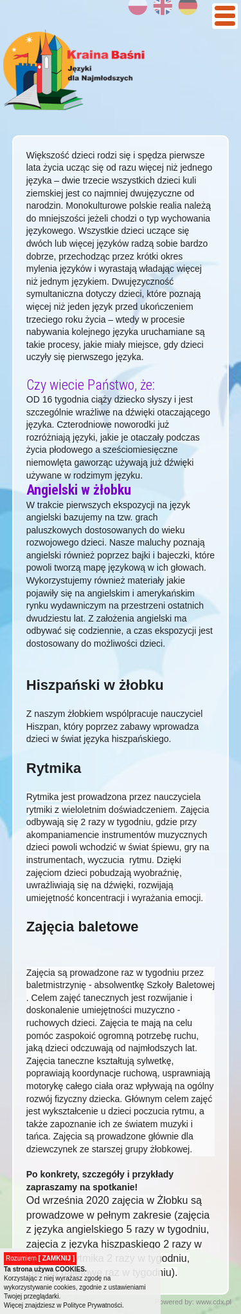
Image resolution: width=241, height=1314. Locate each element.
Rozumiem (40, 1258)
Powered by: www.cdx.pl (193, 1302)
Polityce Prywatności (92, 1305)
